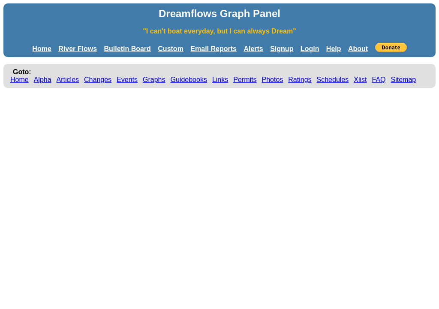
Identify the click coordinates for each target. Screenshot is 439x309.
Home (41, 48)
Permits (244, 79)
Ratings (299, 79)
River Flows (77, 48)
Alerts (253, 48)
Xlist (360, 79)
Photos (272, 79)
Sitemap (403, 79)
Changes (97, 79)
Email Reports (213, 48)
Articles (68, 79)
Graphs (154, 79)
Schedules (333, 79)
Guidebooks (189, 79)
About (358, 48)
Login (310, 48)
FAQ (379, 79)
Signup (281, 48)
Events (127, 79)
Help (333, 48)
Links (220, 79)
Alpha (42, 79)
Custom (170, 48)
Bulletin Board (127, 48)
